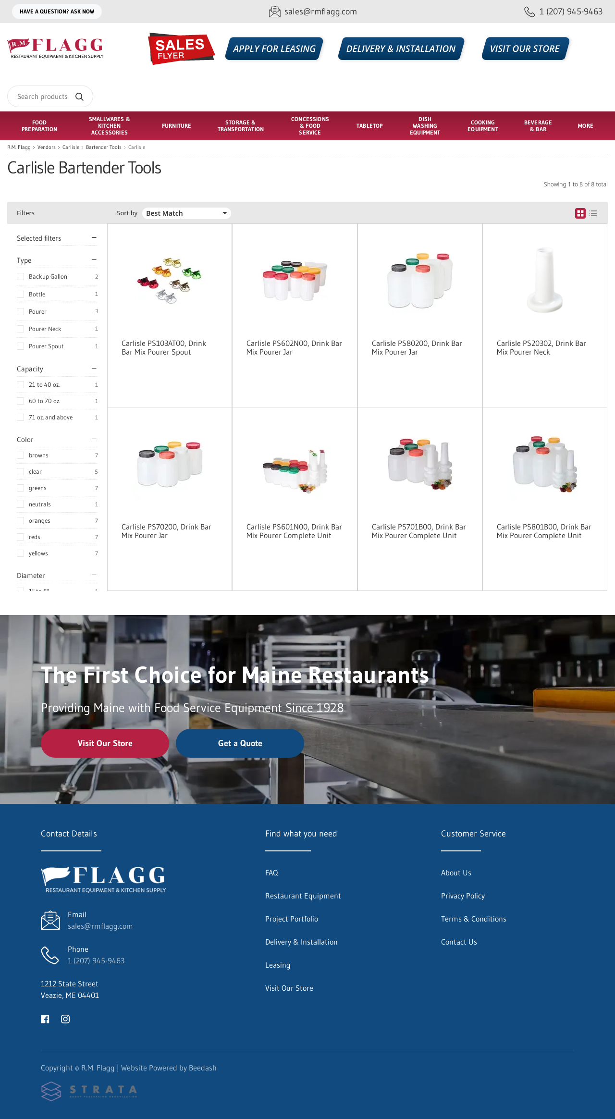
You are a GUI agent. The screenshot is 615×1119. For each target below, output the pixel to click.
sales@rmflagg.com (100, 926)
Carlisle (70, 147)
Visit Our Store (105, 743)
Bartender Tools (104, 147)
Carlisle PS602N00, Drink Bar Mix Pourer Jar (294, 347)
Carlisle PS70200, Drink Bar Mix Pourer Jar (166, 531)
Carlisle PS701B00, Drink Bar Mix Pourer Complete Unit (419, 531)
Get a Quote (240, 743)
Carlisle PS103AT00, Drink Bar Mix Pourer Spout (164, 347)
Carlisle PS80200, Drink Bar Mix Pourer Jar (417, 347)
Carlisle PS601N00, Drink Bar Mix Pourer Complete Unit (294, 531)
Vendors (46, 147)
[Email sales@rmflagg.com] (313, 11)
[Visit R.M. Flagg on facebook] (45, 1018)
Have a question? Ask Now (57, 11)
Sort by (127, 213)
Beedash (203, 1067)
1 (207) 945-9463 (96, 960)
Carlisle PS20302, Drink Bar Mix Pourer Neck (541, 347)
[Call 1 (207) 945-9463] (563, 11)
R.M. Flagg (19, 147)
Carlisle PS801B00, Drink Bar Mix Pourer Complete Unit (544, 531)
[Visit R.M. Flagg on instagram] (65, 1018)
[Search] (50, 96)
